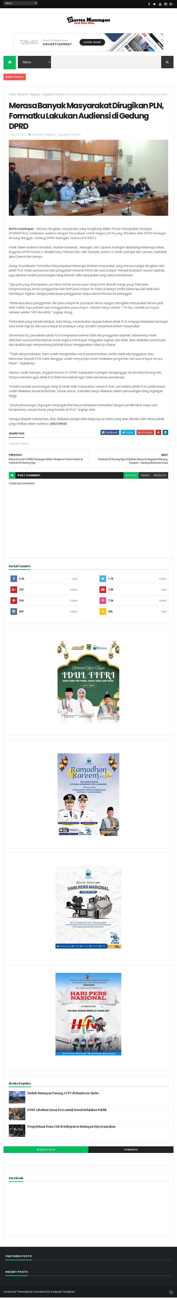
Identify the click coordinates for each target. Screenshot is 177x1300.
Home (12, 95)
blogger (131, 477)
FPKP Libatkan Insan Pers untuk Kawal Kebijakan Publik (66, 1112)
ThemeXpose (24, 1294)
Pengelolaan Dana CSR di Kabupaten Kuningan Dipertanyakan (71, 1129)
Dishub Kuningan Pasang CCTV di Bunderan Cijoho (63, 1095)
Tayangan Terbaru (53, 95)
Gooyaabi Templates (63, 1294)
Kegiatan (35, 95)
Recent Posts (46, 1152)
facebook (160, 477)
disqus (145, 477)
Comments (131, 1152)
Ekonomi (23, 95)
